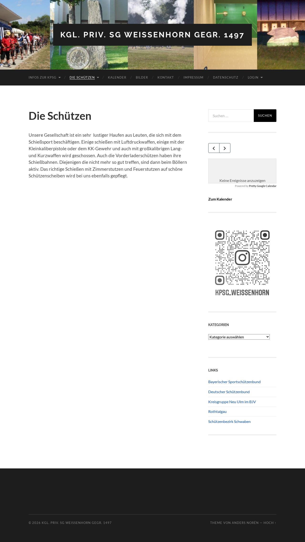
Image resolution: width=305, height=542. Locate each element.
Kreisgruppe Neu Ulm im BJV (232, 401)
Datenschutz (225, 77)
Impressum (193, 77)
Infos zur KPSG (42, 77)
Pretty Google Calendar (262, 185)
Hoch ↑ (270, 523)
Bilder (142, 77)
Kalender (117, 77)
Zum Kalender (220, 199)
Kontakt (166, 77)
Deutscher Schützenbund (229, 391)
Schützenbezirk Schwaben (229, 421)
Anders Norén (245, 523)
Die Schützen (82, 77)
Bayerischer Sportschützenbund (234, 381)
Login (253, 77)
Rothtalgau (217, 411)
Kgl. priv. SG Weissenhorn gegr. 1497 (152, 34)
